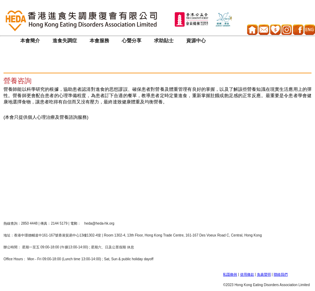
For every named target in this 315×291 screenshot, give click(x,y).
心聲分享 (131, 40)
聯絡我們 (281, 274)
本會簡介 (30, 40)
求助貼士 (164, 40)
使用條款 (247, 274)
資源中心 (196, 40)
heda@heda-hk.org (99, 223)
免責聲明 (264, 274)
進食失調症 (64, 40)
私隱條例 (230, 274)
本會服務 (99, 40)
